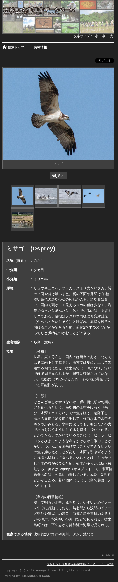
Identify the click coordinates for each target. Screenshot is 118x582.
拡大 (58, 176)
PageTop (109, 554)
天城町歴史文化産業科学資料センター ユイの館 (80, 564)
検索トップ (13, 47)
